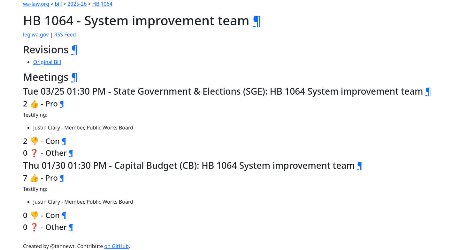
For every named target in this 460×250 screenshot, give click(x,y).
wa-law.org (36, 3)
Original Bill (47, 62)
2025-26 (77, 3)
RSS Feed (65, 34)
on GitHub (116, 246)
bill (58, 3)
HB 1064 (102, 3)
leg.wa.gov (36, 34)
